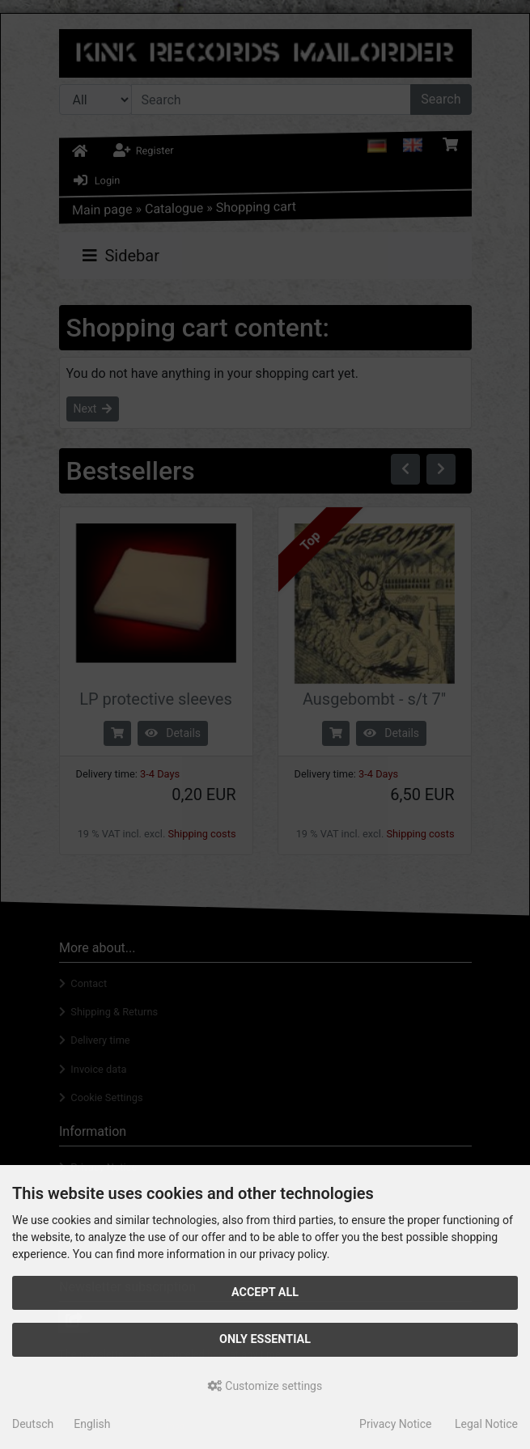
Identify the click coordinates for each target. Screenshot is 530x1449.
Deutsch (32, 1423)
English (92, 1423)
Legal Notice (486, 1423)
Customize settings (265, 1385)
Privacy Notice (395, 1423)
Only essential (265, 1339)
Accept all (265, 1292)
